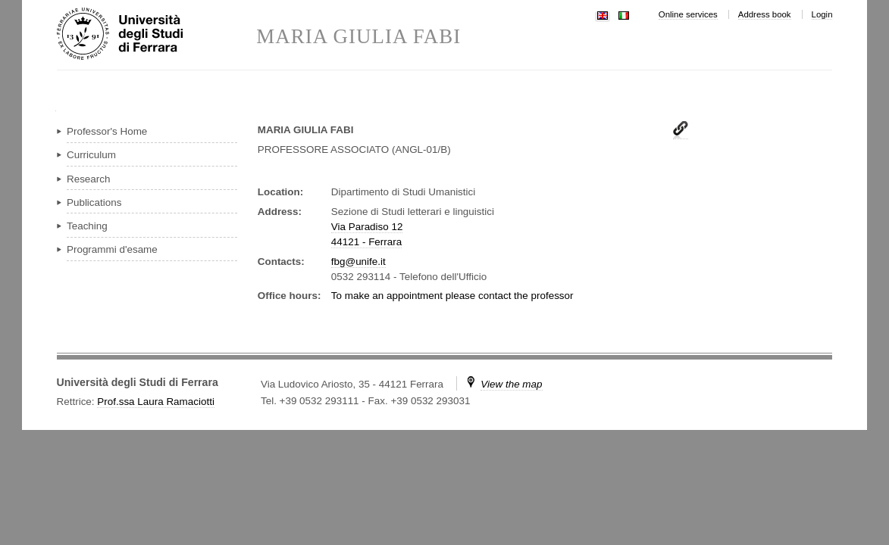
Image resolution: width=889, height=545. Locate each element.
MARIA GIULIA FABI (358, 36)
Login (822, 14)
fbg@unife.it (358, 261)
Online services (688, 14)
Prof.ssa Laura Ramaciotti (155, 401)
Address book (764, 14)
